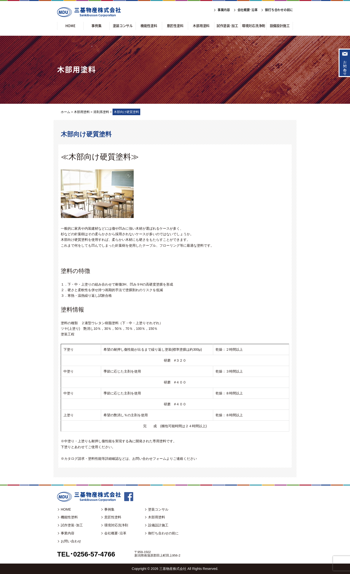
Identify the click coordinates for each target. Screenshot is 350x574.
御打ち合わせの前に (163, 533)
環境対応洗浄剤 (116, 525)
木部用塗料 (156, 517)
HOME (66, 509)
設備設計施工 (158, 525)
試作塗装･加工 (72, 525)
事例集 (109, 509)
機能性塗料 (69, 517)
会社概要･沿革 (115, 533)
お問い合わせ (345, 66)
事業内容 (67, 533)
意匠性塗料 (112, 517)
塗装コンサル (158, 509)
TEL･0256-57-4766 (86, 554)
